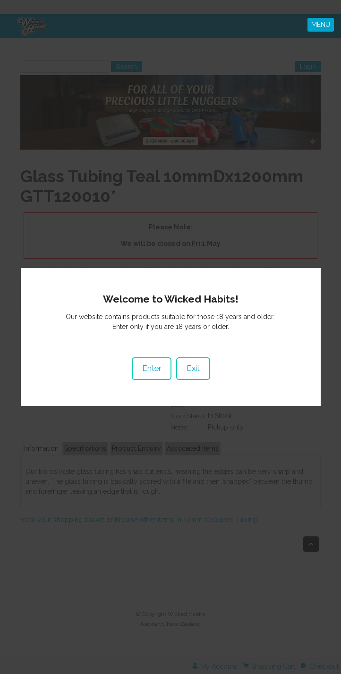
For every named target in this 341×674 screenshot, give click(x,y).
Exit (192, 360)
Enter (151, 360)
